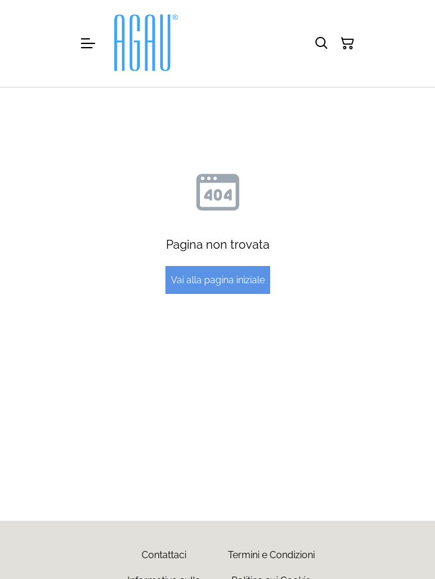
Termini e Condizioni (271, 555)
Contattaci (164, 555)
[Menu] (88, 43)
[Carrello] (347, 43)
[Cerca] (321, 43)
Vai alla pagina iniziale (218, 280)
